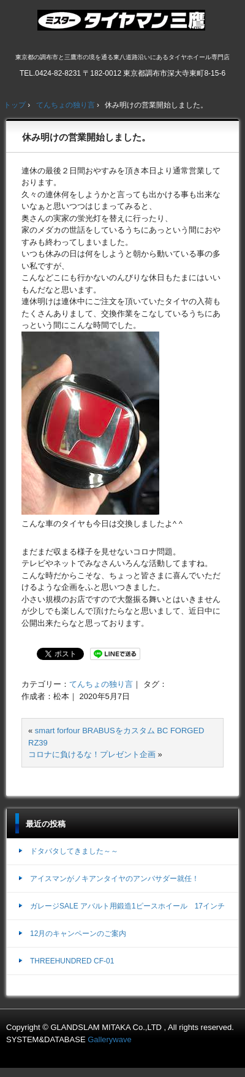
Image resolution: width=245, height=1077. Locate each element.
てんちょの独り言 (101, 684)
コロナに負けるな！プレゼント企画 (92, 754)
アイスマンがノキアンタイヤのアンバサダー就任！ (114, 878)
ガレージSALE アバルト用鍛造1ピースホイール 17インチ (127, 906)
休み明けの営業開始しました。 (86, 137)
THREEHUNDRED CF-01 (72, 961)
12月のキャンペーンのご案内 (78, 933)
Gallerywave (110, 1039)
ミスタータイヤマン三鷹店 (122, 25)
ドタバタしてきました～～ (74, 851)
